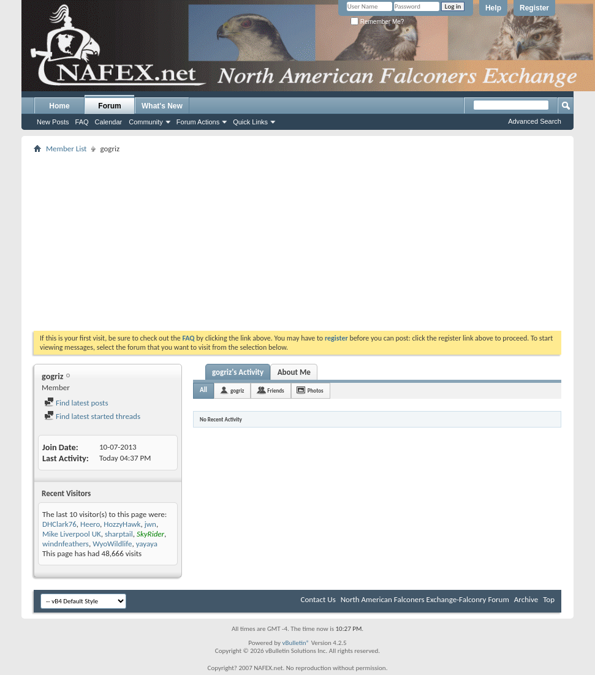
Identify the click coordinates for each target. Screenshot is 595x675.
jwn (150, 524)
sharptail (119, 533)
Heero (90, 524)
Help (493, 8)
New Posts (53, 122)
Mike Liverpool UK (71, 533)
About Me (294, 372)
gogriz (237, 390)
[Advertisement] (298, 242)
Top (549, 599)
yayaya (146, 543)
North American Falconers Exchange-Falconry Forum (425, 599)
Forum (109, 106)
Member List (66, 148)
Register (534, 8)
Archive (526, 599)
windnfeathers (65, 543)
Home (59, 106)
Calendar (109, 122)
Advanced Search (534, 121)
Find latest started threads (92, 416)
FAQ (82, 122)
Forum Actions (197, 122)
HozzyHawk (122, 524)
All (203, 390)
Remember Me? (377, 21)
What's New (162, 106)
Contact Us (318, 599)
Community (146, 122)
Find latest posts (76, 402)
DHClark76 (59, 524)
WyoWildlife (112, 543)
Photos (316, 390)
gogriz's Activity (237, 372)
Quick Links (250, 122)
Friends (275, 390)
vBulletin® (295, 643)
